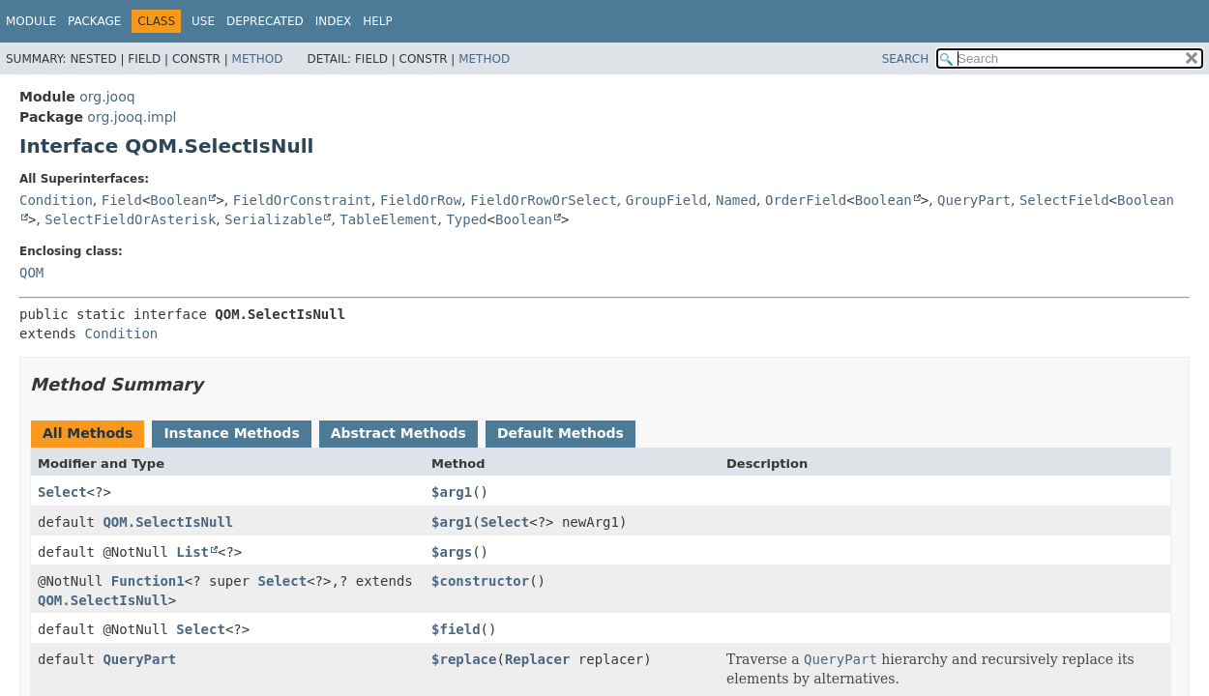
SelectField (1064, 200)
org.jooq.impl (131, 117)
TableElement (388, 219)
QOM (31, 272)
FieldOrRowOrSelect (543, 200)
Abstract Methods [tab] (398, 433)
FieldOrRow (420, 200)
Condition (56, 200)
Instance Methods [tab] (231, 433)
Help (378, 21)
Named (736, 200)
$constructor (480, 581)
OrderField (805, 200)
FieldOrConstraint (302, 200)
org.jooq (106, 96)
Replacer (537, 659)
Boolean (178, 200)
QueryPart (974, 200)
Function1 (148, 581)
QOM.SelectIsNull (168, 522)
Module (31, 21)
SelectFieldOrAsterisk (130, 219)
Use (203, 21)
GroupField (666, 200)
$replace (463, 659)
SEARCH (905, 59)
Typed (466, 219)
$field (456, 629)
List (192, 552)
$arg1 (451, 492)
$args (451, 552)
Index (333, 21)
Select (62, 492)
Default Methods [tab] (560, 433)
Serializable (273, 219)
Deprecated (265, 21)
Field (122, 200)
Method (257, 59)
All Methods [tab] (88, 433)
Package (94, 21)
